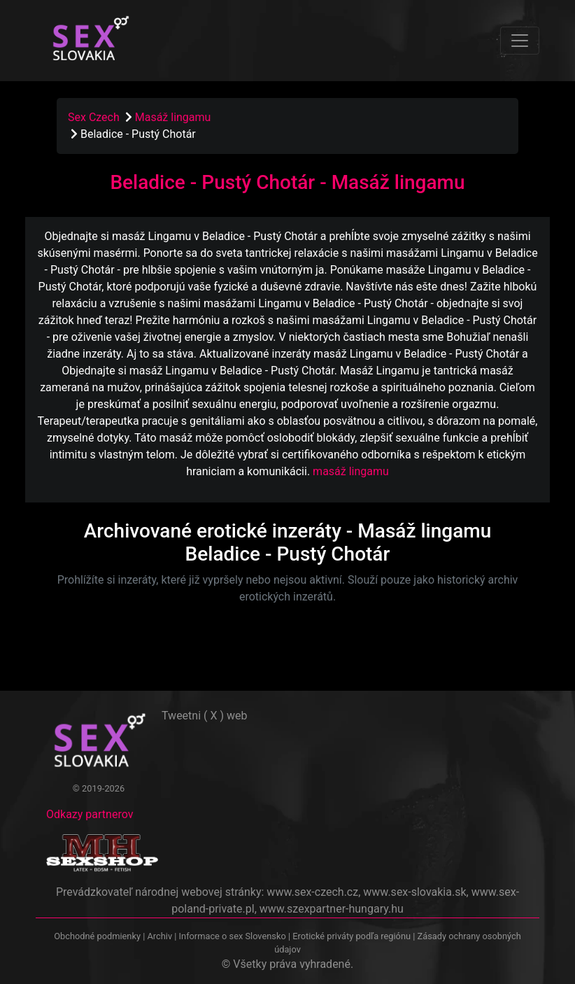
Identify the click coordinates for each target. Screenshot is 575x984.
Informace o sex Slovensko (232, 936)
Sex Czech (94, 117)
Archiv (159, 936)
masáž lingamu (351, 471)
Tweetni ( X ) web (205, 715)
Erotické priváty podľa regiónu (351, 936)
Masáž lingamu (173, 117)
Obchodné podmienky (98, 936)
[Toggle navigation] (519, 41)
